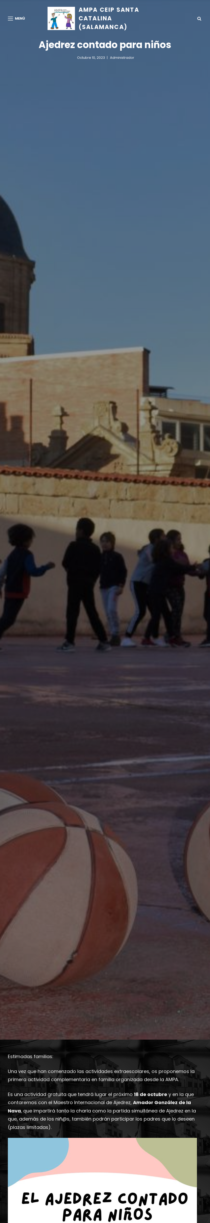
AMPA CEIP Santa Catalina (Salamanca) (109, 18)
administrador (122, 57)
